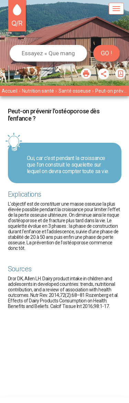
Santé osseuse (74, 91)
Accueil (10, 91)
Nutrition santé (38, 91)
